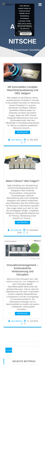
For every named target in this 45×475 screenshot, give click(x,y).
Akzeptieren (26, 34)
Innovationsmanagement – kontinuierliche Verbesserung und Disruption (22, 270)
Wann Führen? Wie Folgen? (22, 180)
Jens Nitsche (16, 140)
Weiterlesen (22, 132)
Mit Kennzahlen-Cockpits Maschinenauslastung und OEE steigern (22, 90)
